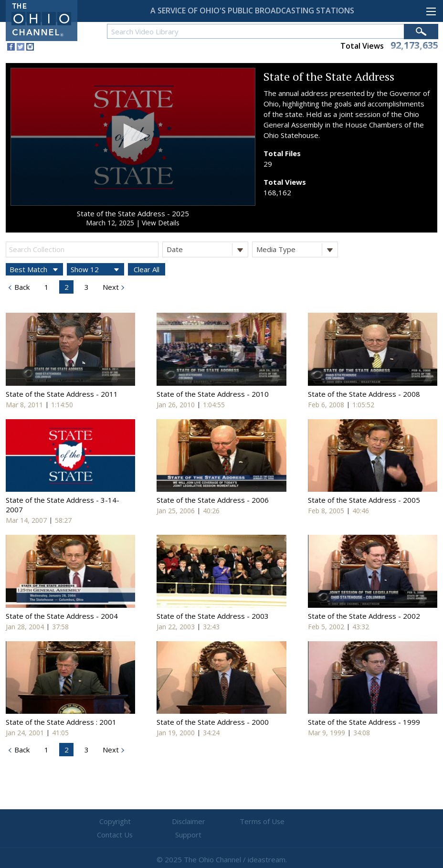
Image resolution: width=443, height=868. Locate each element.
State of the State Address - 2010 (213, 394)
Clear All (146, 269)
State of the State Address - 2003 (213, 616)
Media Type (297, 249)
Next (110, 287)
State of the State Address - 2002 (364, 616)
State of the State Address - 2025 (133, 213)
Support (336, 821)
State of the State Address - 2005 (364, 500)
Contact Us (279, 821)
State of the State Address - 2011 (62, 394)
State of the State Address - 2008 (364, 394)
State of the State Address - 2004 (62, 616)
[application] (133, 136)
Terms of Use (221, 821)
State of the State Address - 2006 (213, 500)
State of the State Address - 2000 (213, 722)
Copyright (107, 821)
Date (207, 249)
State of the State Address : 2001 (61, 722)
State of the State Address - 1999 (364, 722)
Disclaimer (164, 821)
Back (21, 287)
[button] (133, 135)
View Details (160, 222)
